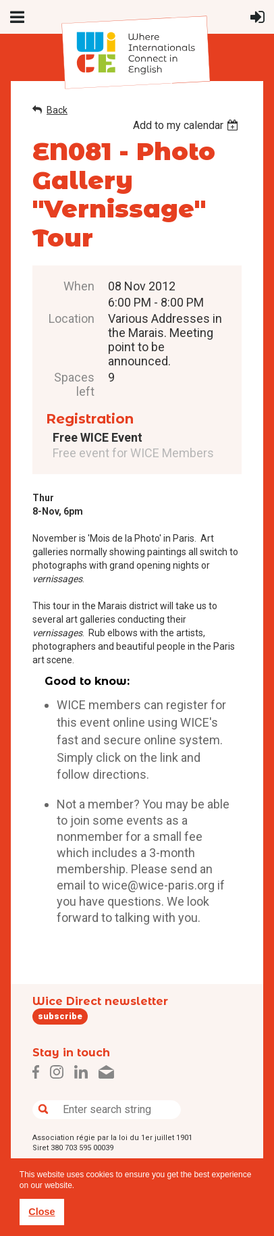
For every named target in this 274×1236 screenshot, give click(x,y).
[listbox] (187, 125)
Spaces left (74, 384)
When (78, 286)
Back (57, 110)
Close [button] (41, 1211)
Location (71, 318)
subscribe (60, 1016)
